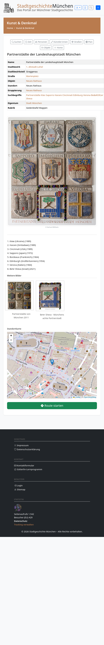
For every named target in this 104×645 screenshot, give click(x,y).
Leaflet (76, 397)
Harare (58, 95)
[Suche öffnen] (91, 7)
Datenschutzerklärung (27, 449)
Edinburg (78, 95)
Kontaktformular (24, 465)
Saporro (50, 95)
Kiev (43, 95)
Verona (87, 95)
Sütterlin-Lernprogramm (28, 469)
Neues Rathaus (34, 80)
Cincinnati (67, 95)
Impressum (21, 445)
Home (10, 27)
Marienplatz (32, 76)
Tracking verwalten (24, 524)
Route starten (52, 406)
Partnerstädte (33, 95)
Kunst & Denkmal (25, 27)
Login (18, 485)
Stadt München (34, 103)
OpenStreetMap (90, 397)
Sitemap (19, 489)
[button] (52, 362)
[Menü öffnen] (98, 7)
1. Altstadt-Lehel (34, 66)
